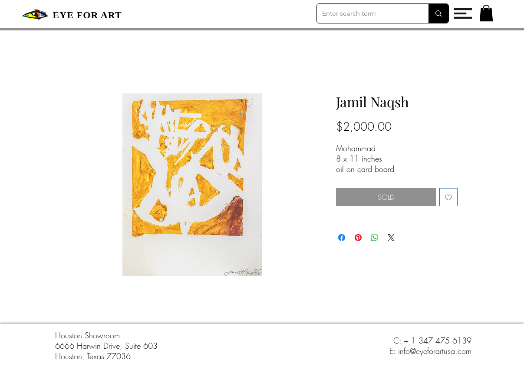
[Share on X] (391, 237)
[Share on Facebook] (341, 237)
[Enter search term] (366, 13)
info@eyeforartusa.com (434, 351)
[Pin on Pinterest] (358, 237)
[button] (463, 13)
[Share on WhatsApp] (374, 237)
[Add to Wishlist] (448, 197)
